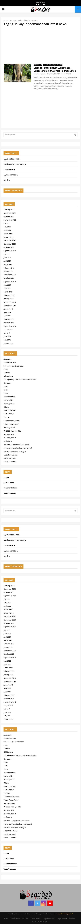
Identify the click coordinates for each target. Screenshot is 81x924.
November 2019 (10, 305)
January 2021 (8, 271)
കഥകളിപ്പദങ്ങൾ (10, 438)
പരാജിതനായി (9, 169)
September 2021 (10, 251)
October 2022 (9, 216)
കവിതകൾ (8, 441)
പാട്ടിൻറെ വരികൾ (10, 455)
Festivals (7, 373)
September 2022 (10, 220)
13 (62, 74)
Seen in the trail (9, 410)
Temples (7, 417)
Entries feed (9, 483)
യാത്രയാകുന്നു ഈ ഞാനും (15, 164)
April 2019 (7, 316)
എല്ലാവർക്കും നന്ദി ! (12, 159)
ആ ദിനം (7, 180)
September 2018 (10, 326)
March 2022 (8, 233)
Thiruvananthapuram (11, 421)
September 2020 (10, 281)
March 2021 (8, 264)
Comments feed (10, 488)
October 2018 (9, 323)
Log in (6, 477)
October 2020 (9, 278)
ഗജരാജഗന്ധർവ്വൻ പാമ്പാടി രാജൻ (18, 448)
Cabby (6, 369)
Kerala (6, 386)
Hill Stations (8, 376)
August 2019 (8, 309)
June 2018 (7, 336)
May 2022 (7, 227)
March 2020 (8, 292)
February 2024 (9, 210)
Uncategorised (9, 427)
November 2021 (10, 244)
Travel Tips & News (11, 424)
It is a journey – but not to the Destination (20, 379)
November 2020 (10, 275)
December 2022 (10, 213)
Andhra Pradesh (10, 362)
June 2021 (7, 257)
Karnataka (7, 383)
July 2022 (7, 223)
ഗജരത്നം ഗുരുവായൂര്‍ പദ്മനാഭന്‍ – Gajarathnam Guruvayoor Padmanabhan (55, 69)
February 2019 (9, 319)
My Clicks (25, 919)
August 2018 (8, 329)
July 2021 (7, 254)
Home (6, 919)
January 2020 (8, 299)
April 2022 (7, 230)
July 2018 (7, 333)
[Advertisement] (40, 45)
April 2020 (7, 288)
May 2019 (7, 312)
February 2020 (9, 295)
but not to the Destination (14, 366)
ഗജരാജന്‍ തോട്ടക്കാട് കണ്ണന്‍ (15, 451)
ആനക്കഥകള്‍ (38, 64)
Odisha (6, 407)
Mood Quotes (9, 403)
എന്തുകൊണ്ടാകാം (11, 175)
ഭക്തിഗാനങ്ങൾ (10, 458)
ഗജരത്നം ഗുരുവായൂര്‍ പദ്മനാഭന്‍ (52, 64)
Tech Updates (9, 414)
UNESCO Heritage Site (12, 431)
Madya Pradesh (9, 397)
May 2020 (7, 285)
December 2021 (10, 240)
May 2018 (7, 340)
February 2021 (9, 268)
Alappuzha (8, 359)
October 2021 (9, 247)
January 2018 (8, 343)
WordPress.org (10, 493)
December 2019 (10, 302)
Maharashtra (8, 400)
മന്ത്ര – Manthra (10, 462)
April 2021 (7, 261)
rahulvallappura (41, 74)
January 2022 (8, 237)
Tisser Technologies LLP (65, 914)
